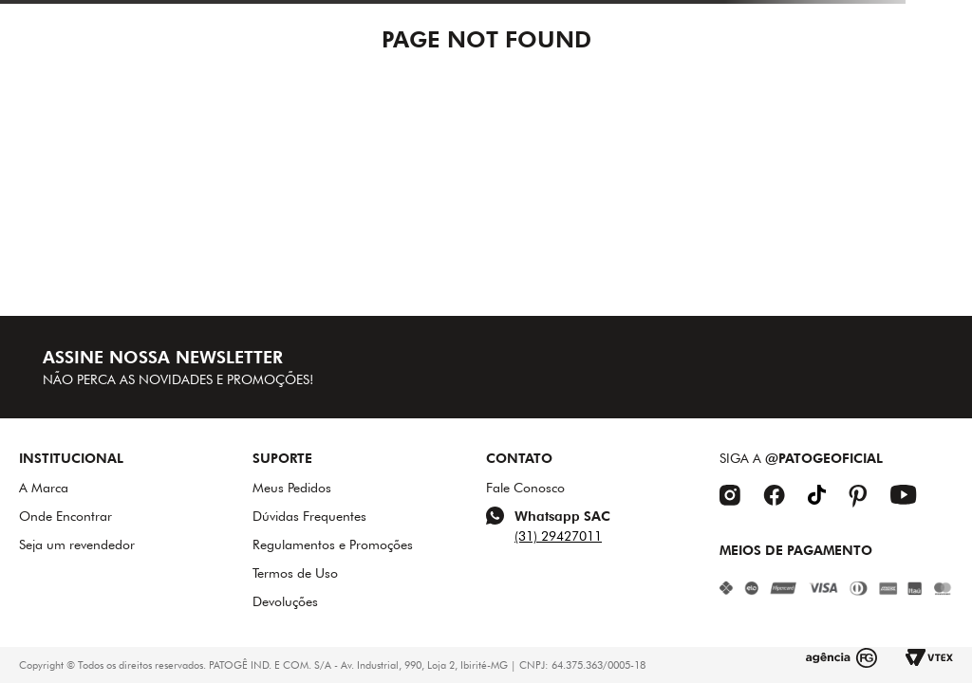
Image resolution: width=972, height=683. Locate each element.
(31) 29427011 (558, 536)
